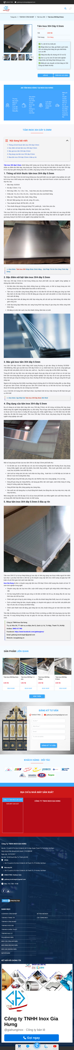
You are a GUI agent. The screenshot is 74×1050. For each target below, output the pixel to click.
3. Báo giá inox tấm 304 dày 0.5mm (19, 151)
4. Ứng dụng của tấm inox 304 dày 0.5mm (21, 154)
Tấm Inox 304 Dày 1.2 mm (27, 678)
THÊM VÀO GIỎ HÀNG (61, 75)
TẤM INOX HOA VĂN (7, 925)
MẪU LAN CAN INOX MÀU (9, 949)
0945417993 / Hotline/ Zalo (12, 875)
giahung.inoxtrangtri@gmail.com (26, 2)
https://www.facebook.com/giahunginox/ (29, 632)
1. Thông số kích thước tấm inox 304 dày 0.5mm (23, 145)
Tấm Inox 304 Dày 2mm (11, 677)
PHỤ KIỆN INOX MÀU (7, 937)
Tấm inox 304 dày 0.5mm (12, 165)
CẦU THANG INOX (42, 917)
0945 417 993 (17, 629)
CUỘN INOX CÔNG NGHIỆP (9, 914)
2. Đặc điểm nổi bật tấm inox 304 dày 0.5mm (22, 148)
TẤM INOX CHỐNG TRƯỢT (9, 929)
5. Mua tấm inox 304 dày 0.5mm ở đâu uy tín (22, 157)
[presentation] (4, 57)
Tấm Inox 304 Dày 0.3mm (61, 678)
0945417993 (9, 2)
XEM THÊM (37, 696)
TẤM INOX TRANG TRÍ (8, 917)
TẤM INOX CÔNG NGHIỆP (26, 17)
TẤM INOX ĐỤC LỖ (6, 933)
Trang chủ (13, 17)
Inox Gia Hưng (9, 583)
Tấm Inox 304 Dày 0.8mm (43, 678)
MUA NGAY (11, 688)
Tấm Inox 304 (41, 17)
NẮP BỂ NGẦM (5, 953)
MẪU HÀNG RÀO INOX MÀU (9, 945)
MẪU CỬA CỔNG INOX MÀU (9, 941)
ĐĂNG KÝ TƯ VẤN (49, 745)
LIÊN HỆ (45, 75)
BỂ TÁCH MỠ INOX (42, 914)
